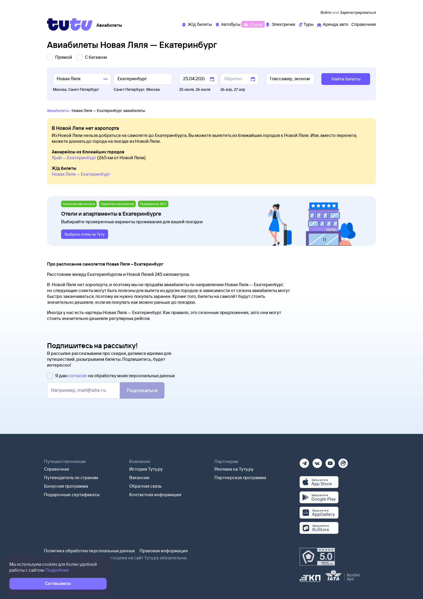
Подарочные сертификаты (72, 494)
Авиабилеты (58, 110)
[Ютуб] (330, 461)
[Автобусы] (228, 23)
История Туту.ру (146, 469)
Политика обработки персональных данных (89, 550)
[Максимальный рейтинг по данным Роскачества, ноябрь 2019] (317, 557)
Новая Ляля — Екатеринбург (81, 174)
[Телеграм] (304, 461)
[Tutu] (70, 24)
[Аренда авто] (332, 23)
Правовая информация (164, 550)
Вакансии (139, 477)
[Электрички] (280, 23)
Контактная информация (155, 494)
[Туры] (306, 23)
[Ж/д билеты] (197, 23)
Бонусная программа (66, 486)
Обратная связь (145, 486)
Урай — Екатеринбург (74, 157)
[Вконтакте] (317, 461)
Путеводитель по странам (71, 477)
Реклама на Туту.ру (234, 469)
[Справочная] (363, 23)
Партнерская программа (240, 477)
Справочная (56, 469)
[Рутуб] (343, 461)
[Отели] (253, 23)
